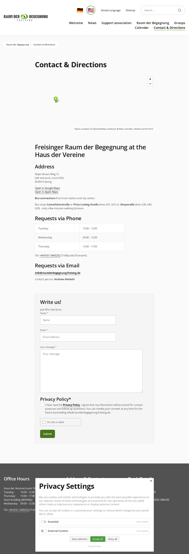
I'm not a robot (55, 422)
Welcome (76, 23)
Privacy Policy (71, 405)
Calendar (142, 27)
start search (180, 10)
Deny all (112, 539)
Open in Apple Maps (46, 192)
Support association (117, 23)
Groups (179, 23)
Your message (48, 347)
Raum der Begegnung (153, 23)
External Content (58, 531)
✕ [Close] (151, 481)
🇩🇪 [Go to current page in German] (80, 10)
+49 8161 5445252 (49, 255)
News (92, 23)
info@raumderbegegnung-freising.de (57, 273)
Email (45, 330)
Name (45, 313)
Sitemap (130, 10)
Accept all (98, 539)
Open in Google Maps (47, 188)
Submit (47, 434)
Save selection (79, 539)
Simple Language (111, 10)
